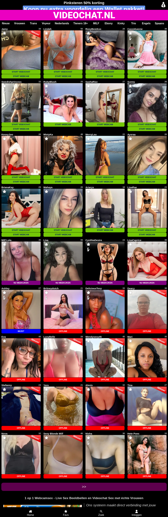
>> (84, 487)
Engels (146, 23)
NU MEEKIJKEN (21, 283)
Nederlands (62, 23)
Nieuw (6, 23)
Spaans (159, 23)
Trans (33, 23)
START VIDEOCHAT (21, 72)
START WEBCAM (21, 76)
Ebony (109, 23)
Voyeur (46, 23)
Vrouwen (19, 23)
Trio (133, 23)
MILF (96, 23)
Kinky (121, 23)
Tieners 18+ (80, 23)
